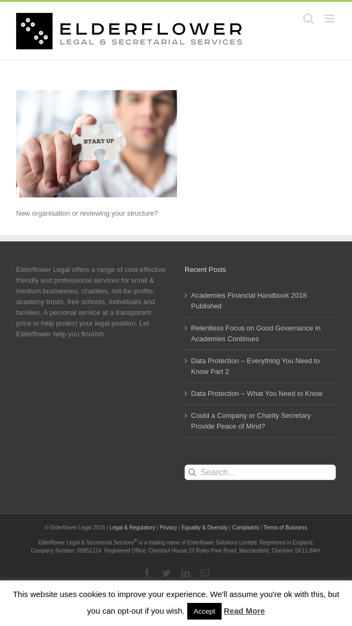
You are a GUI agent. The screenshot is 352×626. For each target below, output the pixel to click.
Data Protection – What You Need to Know (256, 393)
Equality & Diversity (204, 528)
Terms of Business (285, 528)
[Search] (192, 472)
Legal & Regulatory (132, 528)
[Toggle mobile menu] (330, 18)
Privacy (168, 528)
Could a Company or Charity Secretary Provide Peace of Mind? (251, 420)
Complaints (245, 528)
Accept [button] (204, 611)
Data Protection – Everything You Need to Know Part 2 (255, 366)
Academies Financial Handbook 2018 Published (248, 300)
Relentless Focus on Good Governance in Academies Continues (255, 333)
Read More (244, 610)
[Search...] (260, 472)
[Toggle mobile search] (308, 18)
